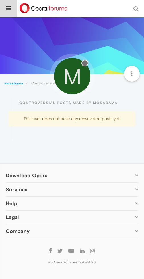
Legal (12, 217)
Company (18, 231)
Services (16, 189)
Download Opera (27, 175)
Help (11, 203)
